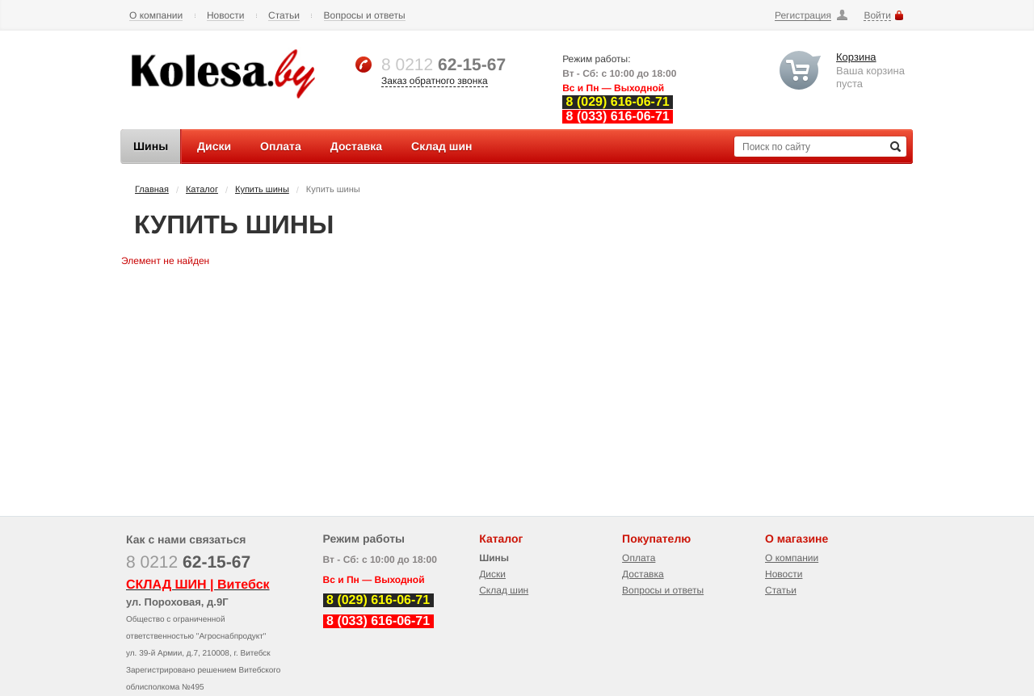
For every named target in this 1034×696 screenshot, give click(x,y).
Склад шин (503, 590)
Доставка (643, 574)
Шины (494, 558)
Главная (152, 190)
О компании (156, 15)
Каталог (202, 190)
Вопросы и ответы (365, 15)
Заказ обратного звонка (434, 80)
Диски (492, 574)
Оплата (638, 558)
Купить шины (262, 190)
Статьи (284, 15)
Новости (225, 15)
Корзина (856, 57)
